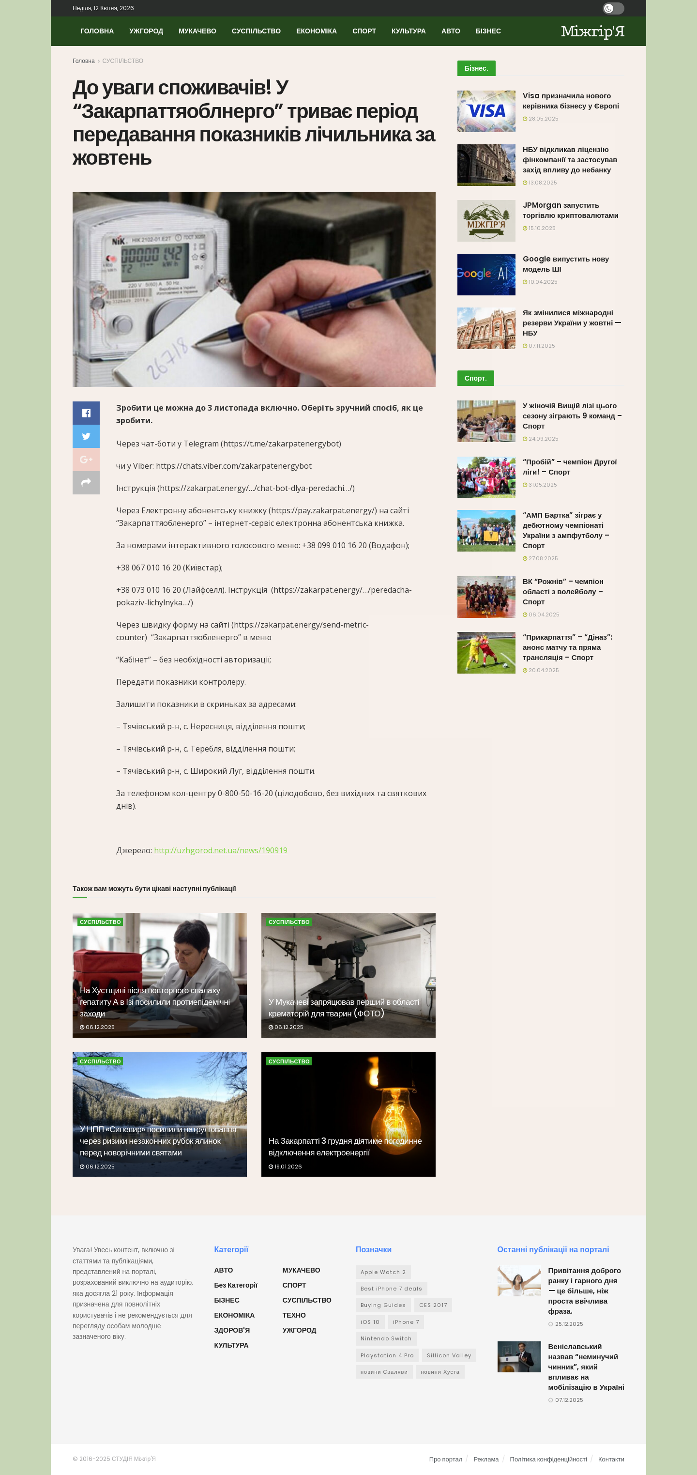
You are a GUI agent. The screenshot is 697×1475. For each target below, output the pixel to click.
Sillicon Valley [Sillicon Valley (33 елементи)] (449, 1355)
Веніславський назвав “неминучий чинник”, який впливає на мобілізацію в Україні (586, 1366)
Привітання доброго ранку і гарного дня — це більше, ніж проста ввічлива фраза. (584, 1290)
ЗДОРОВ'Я (232, 1330)
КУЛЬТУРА (409, 31)
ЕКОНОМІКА (316, 31)
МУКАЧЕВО (197, 31)
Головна (84, 61)
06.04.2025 (541, 614)
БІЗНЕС (488, 31)
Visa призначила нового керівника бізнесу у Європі (571, 101)
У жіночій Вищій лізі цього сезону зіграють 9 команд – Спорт (572, 415)
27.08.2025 (540, 558)
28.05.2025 (541, 119)
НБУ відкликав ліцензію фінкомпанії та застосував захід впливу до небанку (570, 159)
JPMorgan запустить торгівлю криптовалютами (571, 210)
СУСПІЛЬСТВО (256, 31)
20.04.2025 (541, 670)
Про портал (446, 1459)
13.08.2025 (540, 182)
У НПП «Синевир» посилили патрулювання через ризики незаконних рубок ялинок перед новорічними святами (158, 1140)
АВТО (450, 31)
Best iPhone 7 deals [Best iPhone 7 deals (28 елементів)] (392, 1288)
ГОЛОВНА (97, 31)
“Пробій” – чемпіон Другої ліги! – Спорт (570, 467)
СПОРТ (364, 31)
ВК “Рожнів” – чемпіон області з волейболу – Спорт (563, 591)
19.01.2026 (285, 1166)
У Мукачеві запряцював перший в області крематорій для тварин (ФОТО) (344, 1007)
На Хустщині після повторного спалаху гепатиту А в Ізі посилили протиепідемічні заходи (155, 1001)
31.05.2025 (540, 485)
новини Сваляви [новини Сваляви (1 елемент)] (384, 1372)
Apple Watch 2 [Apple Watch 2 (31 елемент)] (383, 1272)
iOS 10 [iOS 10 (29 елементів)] (370, 1322)
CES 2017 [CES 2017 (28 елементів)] (433, 1305)
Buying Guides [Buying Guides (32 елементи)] (383, 1305)
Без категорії (236, 1285)
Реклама (486, 1459)
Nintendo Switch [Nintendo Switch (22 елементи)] (386, 1338)
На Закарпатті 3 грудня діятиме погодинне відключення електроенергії (345, 1146)
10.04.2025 (540, 282)
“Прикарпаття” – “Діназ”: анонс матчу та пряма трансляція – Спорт (567, 647)
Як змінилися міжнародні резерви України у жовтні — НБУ (572, 322)
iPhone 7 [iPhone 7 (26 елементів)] (406, 1322)
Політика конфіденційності (548, 1459)
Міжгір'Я (592, 31)
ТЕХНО (294, 1315)
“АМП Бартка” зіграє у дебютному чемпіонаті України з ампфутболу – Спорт (566, 530)
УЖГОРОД (146, 31)
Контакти (611, 1459)
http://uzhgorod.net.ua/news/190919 (221, 850)
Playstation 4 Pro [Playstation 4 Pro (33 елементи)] (387, 1355)
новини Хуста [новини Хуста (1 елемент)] (440, 1372)
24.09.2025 (541, 439)
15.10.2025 (539, 228)
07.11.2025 (539, 346)
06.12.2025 (97, 1027)
